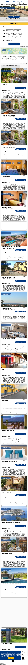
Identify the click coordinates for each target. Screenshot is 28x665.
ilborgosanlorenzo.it (14, 1)
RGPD (8, 656)
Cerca (14, 44)
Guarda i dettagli (21, 88)
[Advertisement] (14, 613)
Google (2, 653)
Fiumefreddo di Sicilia (6, 71)
